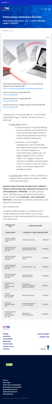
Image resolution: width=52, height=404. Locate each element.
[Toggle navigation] (49, 10)
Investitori (7, 336)
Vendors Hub (44, 337)
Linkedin (44, 349)
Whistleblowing (8, 394)
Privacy (5, 380)
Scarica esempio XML (10, 95)
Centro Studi (7, 344)
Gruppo (5, 334)
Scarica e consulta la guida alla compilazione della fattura (23, 88)
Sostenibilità (7, 339)
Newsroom (7, 341)
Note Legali (6, 382)
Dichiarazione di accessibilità (12, 387)
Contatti (6, 349)
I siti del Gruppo (43, 334)
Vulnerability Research (10, 392)
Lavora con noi (8, 346)
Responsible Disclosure (10, 389)
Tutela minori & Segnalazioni (12, 385)
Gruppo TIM (4, 2)
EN (45, 9)
